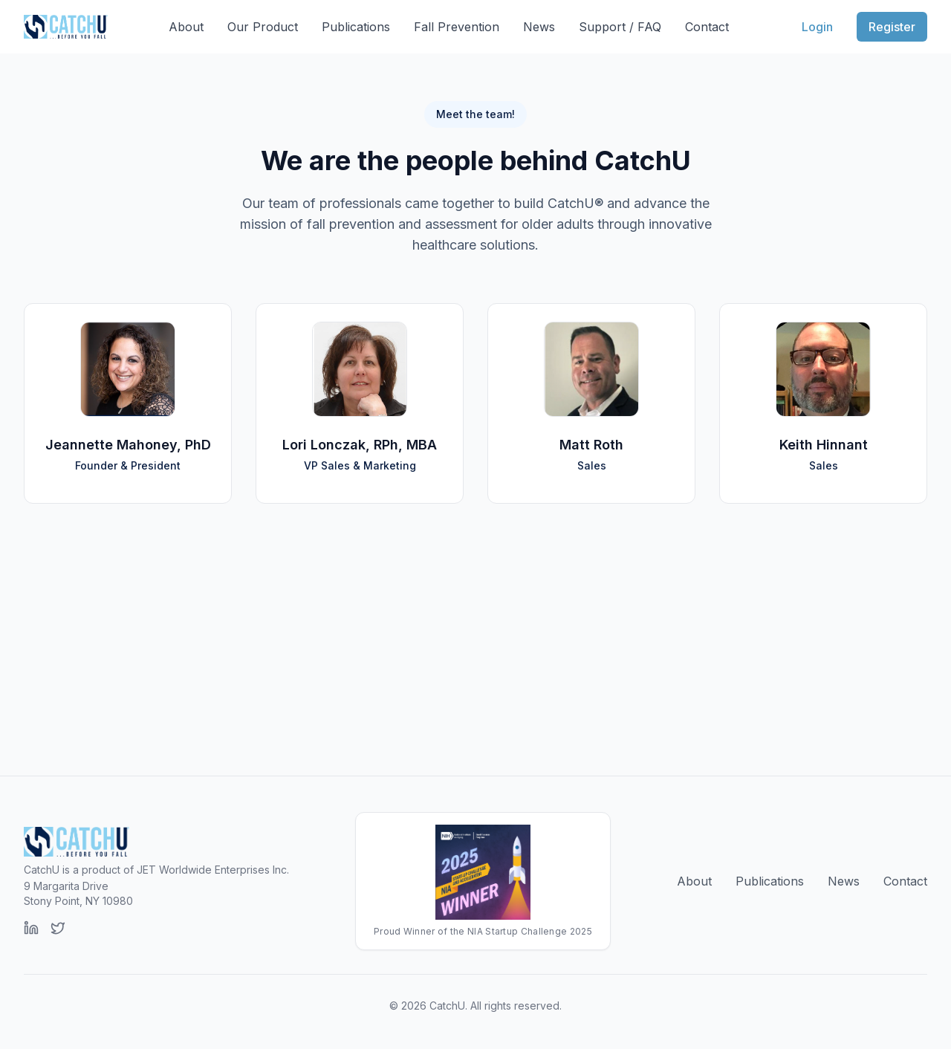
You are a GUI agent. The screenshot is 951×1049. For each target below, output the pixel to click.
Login (817, 26)
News (539, 26)
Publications (356, 26)
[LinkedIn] (31, 927)
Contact (707, 26)
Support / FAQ (620, 26)
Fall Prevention (456, 26)
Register (892, 26)
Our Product (262, 26)
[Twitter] (58, 927)
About (186, 26)
